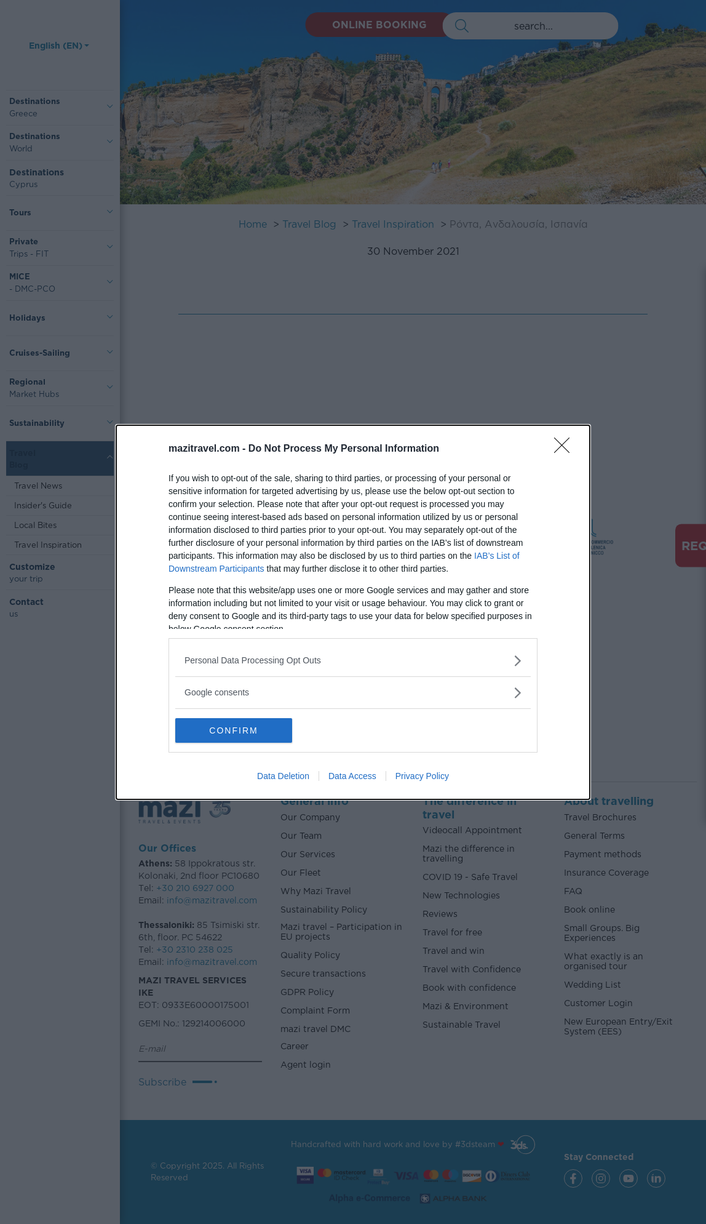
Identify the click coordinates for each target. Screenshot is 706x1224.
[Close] (565, 449)
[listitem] (353, 660)
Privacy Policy (422, 776)
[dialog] (353, 612)
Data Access (352, 776)
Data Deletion (283, 776)
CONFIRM (233, 730)
